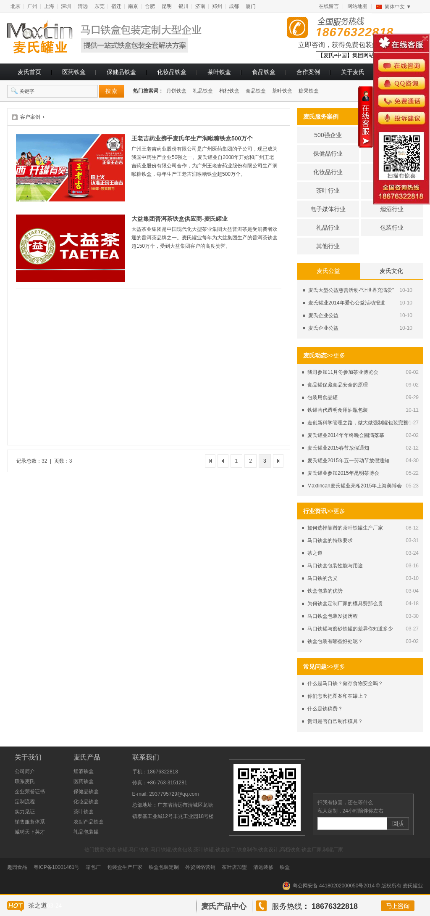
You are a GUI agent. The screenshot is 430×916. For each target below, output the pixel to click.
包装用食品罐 (322, 397)
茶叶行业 (328, 190)
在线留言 (329, 6)
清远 (83, 6)
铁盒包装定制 (164, 867)
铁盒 (285, 867)
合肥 (150, 6)
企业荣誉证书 (30, 791)
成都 (234, 6)
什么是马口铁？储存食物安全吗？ (345, 683)
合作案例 (308, 72)
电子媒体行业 (328, 209)
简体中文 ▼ (398, 7)
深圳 (66, 6)
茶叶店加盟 (234, 867)
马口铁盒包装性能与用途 (335, 566)
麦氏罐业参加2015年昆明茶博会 (343, 473)
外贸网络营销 (200, 867)
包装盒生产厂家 (124, 867)
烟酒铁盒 (83, 771)
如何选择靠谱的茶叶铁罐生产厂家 (345, 528)
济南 (200, 6)
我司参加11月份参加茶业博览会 (342, 372)
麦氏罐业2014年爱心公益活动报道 (346, 303)
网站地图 (357, 6)
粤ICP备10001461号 (56, 867)
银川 (183, 6)
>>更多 (336, 355)
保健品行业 (328, 153)
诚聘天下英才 (30, 832)
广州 (32, 6)
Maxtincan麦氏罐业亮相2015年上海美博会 (354, 486)
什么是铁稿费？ (325, 709)
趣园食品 (17, 867)
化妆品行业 (328, 172)
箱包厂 (93, 867)
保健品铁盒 (121, 72)
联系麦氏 (25, 781)
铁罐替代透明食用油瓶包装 (337, 410)
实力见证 (25, 812)
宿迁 (116, 6)
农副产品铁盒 (88, 822)
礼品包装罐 (86, 832)
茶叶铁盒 (219, 72)
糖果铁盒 (309, 91)
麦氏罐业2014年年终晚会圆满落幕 (345, 435)
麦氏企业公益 (323, 315)
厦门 (251, 6)
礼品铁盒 (203, 91)
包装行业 (392, 227)
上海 (49, 6)
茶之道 (314, 553)
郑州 (217, 6)
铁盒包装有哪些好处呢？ (335, 641)
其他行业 (328, 246)
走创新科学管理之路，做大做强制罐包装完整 (357, 423)
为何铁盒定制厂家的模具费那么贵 (345, 603)
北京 (15, 6)
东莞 (99, 6)
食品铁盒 (263, 72)
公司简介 (25, 771)
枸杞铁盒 (229, 91)
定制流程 (25, 802)
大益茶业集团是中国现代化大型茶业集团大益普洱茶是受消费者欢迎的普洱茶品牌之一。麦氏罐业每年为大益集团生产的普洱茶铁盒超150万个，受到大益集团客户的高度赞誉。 (204, 237)
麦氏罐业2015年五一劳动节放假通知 (348, 460)
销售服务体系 (30, 822)
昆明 (167, 6)
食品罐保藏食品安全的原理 (337, 385)
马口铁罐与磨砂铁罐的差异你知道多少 (350, 629)
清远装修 (263, 867)
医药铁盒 (74, 72)
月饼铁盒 (176, 91)
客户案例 (30, 117)
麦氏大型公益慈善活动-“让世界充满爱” (351, 290)
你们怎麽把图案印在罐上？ (337, 696)
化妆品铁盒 (171, 72)
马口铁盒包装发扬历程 (332, 616)
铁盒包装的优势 (325, 591)
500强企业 (327, 135)
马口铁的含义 (322, 578)
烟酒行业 (392, 209)
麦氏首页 (29, 72)
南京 (133, 6)
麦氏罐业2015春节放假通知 (338, 448)
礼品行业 (328, 227)
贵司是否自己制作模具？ (335, 721)
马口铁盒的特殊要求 (330, 540)
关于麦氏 (352, 72)
